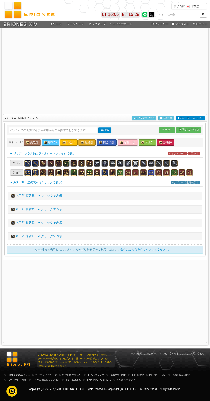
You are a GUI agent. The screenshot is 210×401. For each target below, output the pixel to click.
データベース (75, 24)
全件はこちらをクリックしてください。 (145, 249)
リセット (167, 129)
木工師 (147, 142)
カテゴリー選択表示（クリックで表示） (105, 183)
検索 (139, 353)
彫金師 (68, 142)
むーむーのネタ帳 (17, 379)
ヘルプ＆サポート (121, 24)
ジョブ (17, 172)
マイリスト (180, 24)
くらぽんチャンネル (127, 379)
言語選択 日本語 (186, 6)
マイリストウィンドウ (191, 118)
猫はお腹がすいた (71, 375)
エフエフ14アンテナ (46, 375)
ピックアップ (97, 24)
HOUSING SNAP (181, 375)
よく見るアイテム (144, 118)
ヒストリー (159, 24)
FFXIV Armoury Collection (46, 379)
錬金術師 (107, 142)
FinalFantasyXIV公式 (19, 375)
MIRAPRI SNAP (157, 375)
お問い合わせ (197, 353)
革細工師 (128, 142)
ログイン (199, 24)
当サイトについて (178, 353)
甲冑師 (50, 142)
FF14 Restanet (73, 379)
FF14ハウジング (95, 375)
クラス (17, 163)
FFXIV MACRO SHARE (98, 379)
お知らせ (56, 24)
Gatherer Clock (118, 375)
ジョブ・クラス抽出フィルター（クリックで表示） (105, 154)
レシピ (163, 353)
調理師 (165, 142)
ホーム (131, 353)
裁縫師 (87, 142)
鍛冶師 (32, 142)
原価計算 (166, 118)
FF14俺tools (137, 375)
